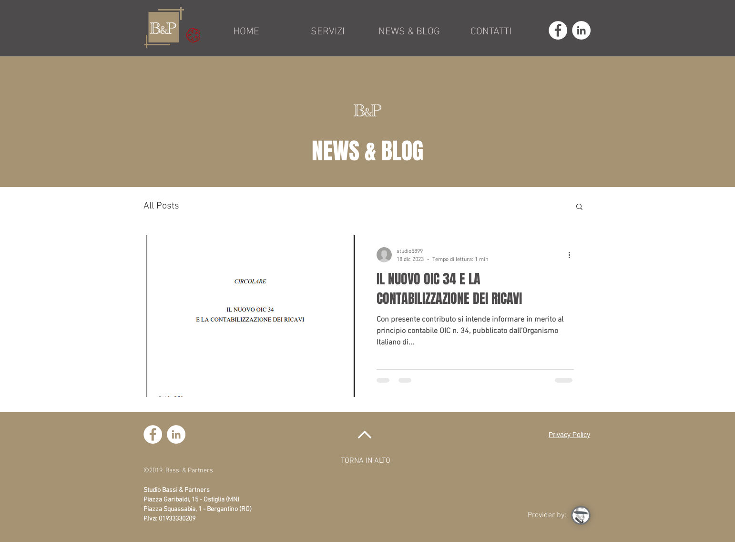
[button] (579, 207)
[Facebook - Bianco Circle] (558, 30)
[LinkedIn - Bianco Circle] (581, 30)
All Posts (161, 206)
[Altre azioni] (572, 255)
